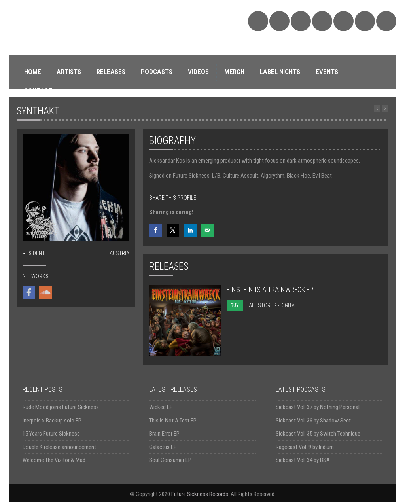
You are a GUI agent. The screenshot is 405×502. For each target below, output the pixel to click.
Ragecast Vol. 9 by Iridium (305, 447)
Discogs (365, 21)
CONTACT (38, 91)
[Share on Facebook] (155, 230)
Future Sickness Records (199, 494)
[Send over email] (207, 230)
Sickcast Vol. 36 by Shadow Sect (313, 420)
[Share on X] (173, 230)
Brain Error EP (164, 433)
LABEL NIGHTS (280, 72)
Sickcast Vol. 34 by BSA (303, 460)
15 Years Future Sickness (51, 433)
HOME (32, 72)
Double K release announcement (59, 447)
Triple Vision (386, 21)
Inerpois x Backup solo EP (52, 420)
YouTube (343, 21)
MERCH (234, 72)
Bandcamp (279, 21)
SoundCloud (258, 21)
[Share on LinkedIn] (190, 230)
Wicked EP (161, 407)
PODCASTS (156, 72)
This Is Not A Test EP (173, 420)
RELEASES (111, 72)
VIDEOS (198, 72)
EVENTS (327, 72)
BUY (235, 305)
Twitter (322, 21)
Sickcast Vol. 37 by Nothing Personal (318, 407)
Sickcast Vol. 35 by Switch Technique (318, 433)
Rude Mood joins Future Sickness (61, 407)
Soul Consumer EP (170, 460)
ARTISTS (69, 72)
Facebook (301, 21)
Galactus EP (163, 447)
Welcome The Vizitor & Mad (54, 460)
